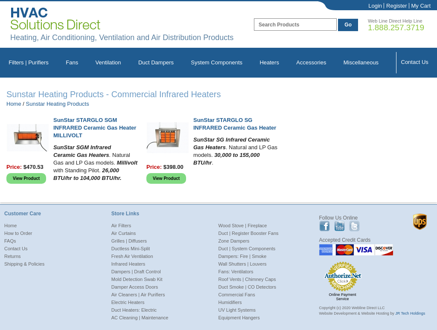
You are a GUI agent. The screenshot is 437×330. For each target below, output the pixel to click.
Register (396, 6)
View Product (26, 178)
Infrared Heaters (128, 263)
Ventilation (108, 62)
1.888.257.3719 (396, 27)
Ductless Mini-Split (130, 248)
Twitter (354, 226)
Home (13, 104)
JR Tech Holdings (410, 313)
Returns (12, 256)
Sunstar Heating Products (57, 104)
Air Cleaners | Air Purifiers (138, 294)
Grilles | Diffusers (129, 240)
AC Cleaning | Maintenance (140, 317)
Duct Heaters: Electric (134, 310)
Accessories (311, 62)
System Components (216, 62)
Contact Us (414, 62)
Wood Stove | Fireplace (242, 225)
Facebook (324, 226)
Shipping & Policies (24, 263)
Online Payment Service (342, 296)
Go (348, 25)
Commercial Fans (236, 294)
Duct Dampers (156, 62)
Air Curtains (123, 233)
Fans (72, 62)
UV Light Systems (237, 310)
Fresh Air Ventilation (132, 256)
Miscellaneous (361, 62)
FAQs (10, 240)
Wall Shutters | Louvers (242, 263)
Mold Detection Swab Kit (137, 279)
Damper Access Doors (134, 286)
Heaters (269, 62)
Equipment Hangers (239, 317)
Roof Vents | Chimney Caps (247, 279)
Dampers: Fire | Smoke (242, 256)
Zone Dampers (234, 240)
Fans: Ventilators (235, 271)
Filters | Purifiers (29, 62)
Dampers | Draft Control (136, 271)
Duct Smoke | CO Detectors (247, 286)
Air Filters (121, 225)
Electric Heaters (128, 302)
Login (375, 6)
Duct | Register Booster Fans (248, 233)
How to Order (18, 233)
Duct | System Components (247, 248)
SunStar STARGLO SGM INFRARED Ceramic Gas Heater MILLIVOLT (94, 128)
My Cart (421, 6)
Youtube (339, 226)
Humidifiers (230, 302)
